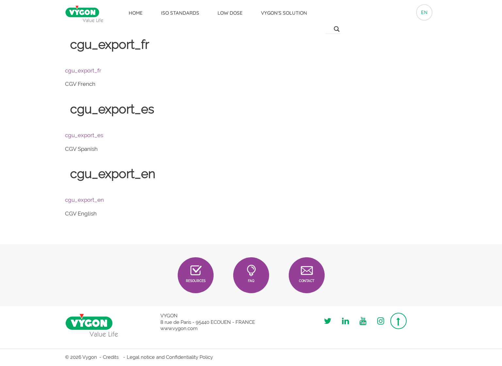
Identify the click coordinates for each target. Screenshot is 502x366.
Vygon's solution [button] (284, 13)
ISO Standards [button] (180, 13)
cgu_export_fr (83, 70)
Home (136, 13)
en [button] (424, 12)
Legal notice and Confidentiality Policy (170, 357)
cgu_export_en (84, 200)
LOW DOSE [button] (230, 13)
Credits (111, 357)
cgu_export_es (84, 135)
